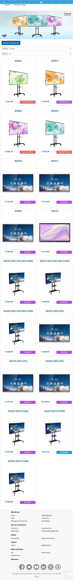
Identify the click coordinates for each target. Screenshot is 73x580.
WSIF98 (54, 211)
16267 (13, 545)
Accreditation (46, 521)
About (13, 518)
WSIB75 (54, 61)
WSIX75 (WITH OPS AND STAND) (54, 261)
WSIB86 (18, 111)
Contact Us (14, 528)
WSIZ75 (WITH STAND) (55, 411)
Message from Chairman (19, 521)
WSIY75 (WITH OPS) (18, 361)
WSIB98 (54, 111)
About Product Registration (50, 531)
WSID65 (18, 161)
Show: (5, 53)
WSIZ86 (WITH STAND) (18, 461)
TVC (12, 552)
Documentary (46, 552)
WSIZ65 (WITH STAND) (18, 411)
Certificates (45, 518)
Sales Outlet (15, 531)
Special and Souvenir (48, 538)
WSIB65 (18, 61)
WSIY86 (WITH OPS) (55, 361)
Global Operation (47, 515)
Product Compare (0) (11, 43)
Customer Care (46, 528)
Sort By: (5, 48)
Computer (7, 5)
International (15, 538)
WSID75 (54, 161)
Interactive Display (20, 5)
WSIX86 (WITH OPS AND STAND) (18, 311)
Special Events (15, 555)
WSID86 (18, 211)
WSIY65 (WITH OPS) (55, 311)
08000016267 (46, 545)
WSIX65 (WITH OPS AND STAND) (18, 261)
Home (13, 515)
